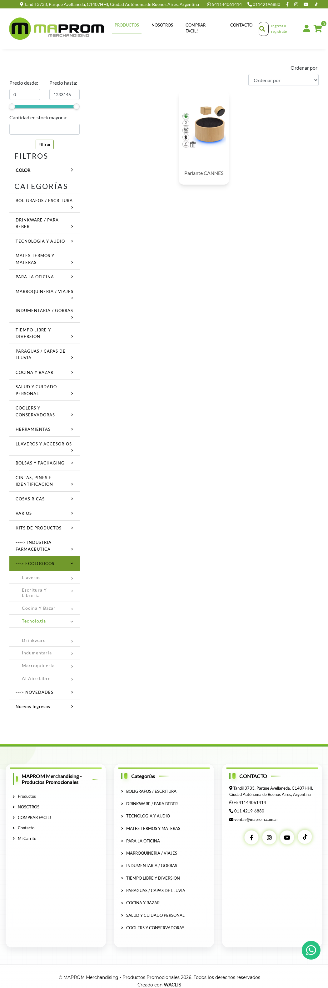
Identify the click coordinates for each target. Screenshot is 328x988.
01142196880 (264, 4)
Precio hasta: (63, 83)
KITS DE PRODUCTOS (39, 527)
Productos (127, 24)
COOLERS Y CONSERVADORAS (152, 927)
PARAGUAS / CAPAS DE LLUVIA (153, 889)
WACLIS (172, 984)
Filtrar (44, 144)
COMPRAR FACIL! (196, 28)
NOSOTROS (162, 24)
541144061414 (225, 4)
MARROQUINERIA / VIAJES (44, 291)
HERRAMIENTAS (33, 429)
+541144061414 (250, 802)
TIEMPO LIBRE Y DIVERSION (150, 877)
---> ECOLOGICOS (35, 563)
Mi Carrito (24, 838)
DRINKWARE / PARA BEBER (149, 803)
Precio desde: (23, 83)
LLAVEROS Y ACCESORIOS (44, 443)
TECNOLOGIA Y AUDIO (40, 241)
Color (23, 170)
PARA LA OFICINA (35, 276)
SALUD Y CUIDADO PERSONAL (153, 914)
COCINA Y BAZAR (34, 372)
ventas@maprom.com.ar (256, 819)
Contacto (241, 24)
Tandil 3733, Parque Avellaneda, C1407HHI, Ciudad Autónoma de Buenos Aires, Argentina (109, 4)
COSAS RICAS (30, 498)
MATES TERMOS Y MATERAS (150, 828)
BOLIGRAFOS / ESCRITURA (44, 200)
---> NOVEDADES (34, 692)
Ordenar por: (305, 68)
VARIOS (24, 513)
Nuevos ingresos (33, 706)
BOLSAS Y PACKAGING (40, 462)
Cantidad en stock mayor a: (38, 117)
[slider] (12, 106)
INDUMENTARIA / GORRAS (44, 310)
